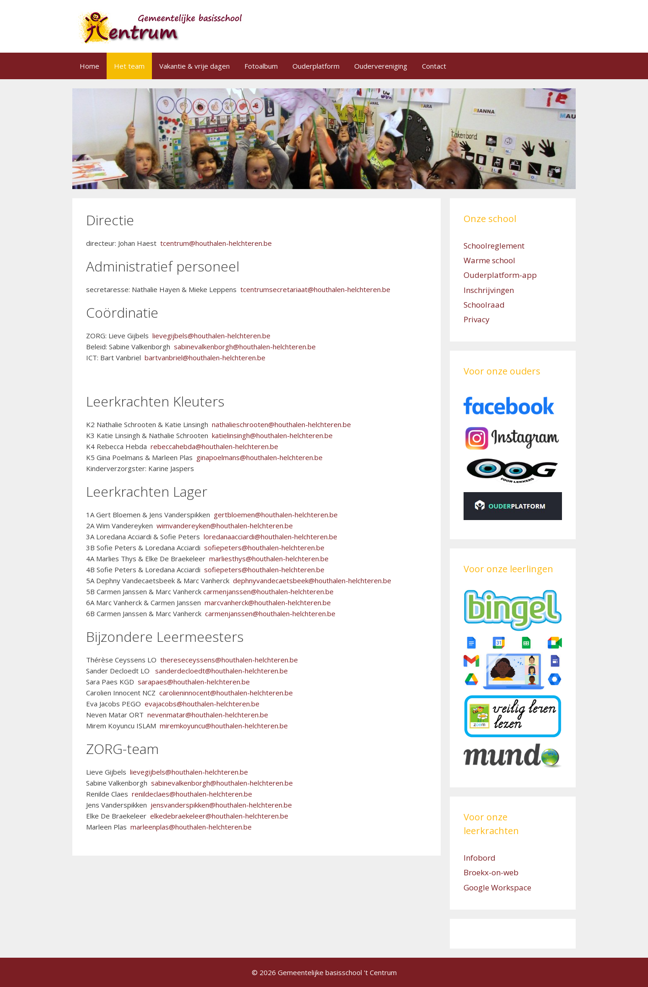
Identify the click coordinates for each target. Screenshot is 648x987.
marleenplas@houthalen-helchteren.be (191, 826)
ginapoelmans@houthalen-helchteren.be (259, 457)
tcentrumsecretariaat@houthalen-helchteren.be (315, 289)
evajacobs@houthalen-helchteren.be (202, 703)
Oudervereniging (380, 65)
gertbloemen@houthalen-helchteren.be (276, 514)
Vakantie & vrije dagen (194, 65)
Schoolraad (484, 304)
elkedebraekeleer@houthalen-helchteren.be (218, 815)
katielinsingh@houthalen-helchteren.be (272, 435)
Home (89, 65)
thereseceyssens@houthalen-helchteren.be (229, 659)
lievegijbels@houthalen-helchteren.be (211, 335)
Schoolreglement (494, 245)
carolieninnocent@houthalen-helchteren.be (226, 692)
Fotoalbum (261, 65)
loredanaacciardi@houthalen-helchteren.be (270, 536)
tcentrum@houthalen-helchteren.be (216, 243)
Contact (434, 65)
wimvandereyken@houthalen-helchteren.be (225, 525)
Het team (129, 65)
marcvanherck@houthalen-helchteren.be (268, 602)
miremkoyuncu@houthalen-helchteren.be (224, 725)
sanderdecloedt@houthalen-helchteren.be (221, 670)
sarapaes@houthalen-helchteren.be (194, 681)
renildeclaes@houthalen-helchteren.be (192, 793)
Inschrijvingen (489, 290)
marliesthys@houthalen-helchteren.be (269, 558)
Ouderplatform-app (500, 275)
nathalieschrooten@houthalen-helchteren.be (281, 424)
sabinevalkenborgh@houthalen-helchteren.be (245, 346)
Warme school (489, 260)
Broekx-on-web (491, 872)
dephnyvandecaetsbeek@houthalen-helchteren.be (312, 580)
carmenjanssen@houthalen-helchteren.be (268, 591)
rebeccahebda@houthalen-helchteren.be (214, 446)
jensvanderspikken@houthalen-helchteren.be (221, 804)
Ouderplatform (316, 65)
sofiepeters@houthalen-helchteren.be (264, 547)
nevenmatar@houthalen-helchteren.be (207, 714)
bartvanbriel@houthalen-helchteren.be (205, 357)
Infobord (480, 857)
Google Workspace (497, 887)
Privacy (477, 319)
